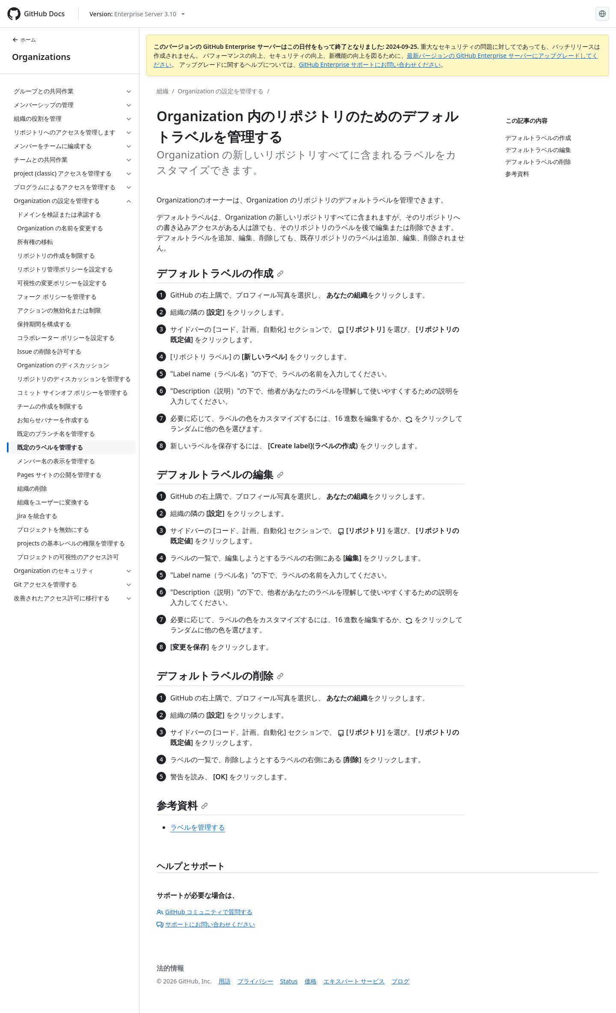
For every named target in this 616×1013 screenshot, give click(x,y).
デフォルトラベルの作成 (220, 273)
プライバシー (255, 981)
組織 (163, 91)
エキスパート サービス (354, 981)
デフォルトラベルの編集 (220, 474)
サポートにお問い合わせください (206, 924)
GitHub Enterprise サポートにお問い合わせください (370, 64)
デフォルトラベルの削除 (220, 675)
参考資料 (182, 805)
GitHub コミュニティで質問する (204, 912)
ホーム (24, 39)
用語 (225, 981)
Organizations (41, 57)
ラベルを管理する (197, 827)
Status (289, 981)
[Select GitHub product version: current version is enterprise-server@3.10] (137, 14)
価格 (311, 981)
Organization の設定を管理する (221, 91)
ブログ (400, 981)
